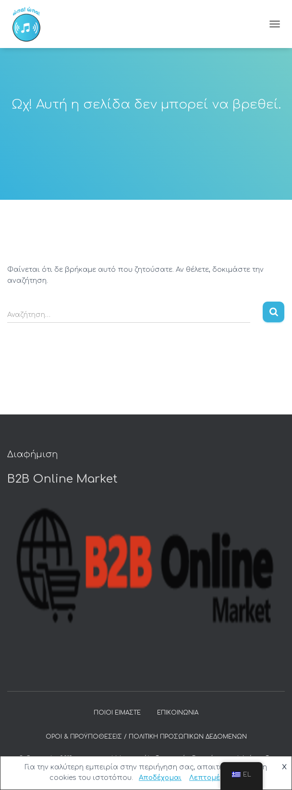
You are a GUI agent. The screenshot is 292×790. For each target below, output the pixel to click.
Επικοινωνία (177, 712)
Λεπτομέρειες (214, 777)
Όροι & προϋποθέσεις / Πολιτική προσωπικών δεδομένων (146, 736)
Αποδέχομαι (160, 777)
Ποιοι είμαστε (117, 712)
